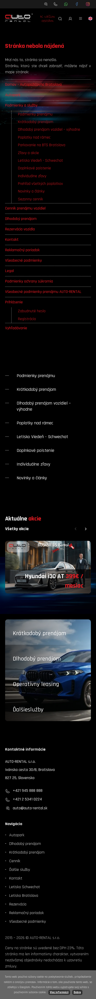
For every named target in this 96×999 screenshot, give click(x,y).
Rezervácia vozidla (20, 229)
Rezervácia (17, 904)
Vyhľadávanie (16, 328)
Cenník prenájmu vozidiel (25, 208)
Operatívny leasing (36, 684)
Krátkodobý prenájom (35, 122)
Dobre (77, 992)
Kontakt (12, 239)
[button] (75, 528)
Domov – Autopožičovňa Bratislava (33, 84)
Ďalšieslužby (28, 709)
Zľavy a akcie (28, 153)
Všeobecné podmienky (23, 260)
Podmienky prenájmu (35, 114)
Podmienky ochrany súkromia (29, 281)
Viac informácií (59, 992)
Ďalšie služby (19, 869)
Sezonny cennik (30, 199)
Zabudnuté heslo (32, 311)
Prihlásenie (14, 302)
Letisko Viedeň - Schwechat (40, 160)
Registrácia (27, 319)
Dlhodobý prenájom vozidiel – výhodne (49, 129)
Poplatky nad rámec (34, 137)
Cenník (14, 861)
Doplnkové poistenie (34, 168)
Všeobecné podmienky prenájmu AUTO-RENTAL (43, 291)
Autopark (12, 95)
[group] (48, 567)
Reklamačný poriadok (22, 250)
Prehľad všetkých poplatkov (40, 183)
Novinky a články (31, 191)
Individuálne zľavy (32, 176)
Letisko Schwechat (24, 887)
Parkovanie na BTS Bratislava (41, 145)
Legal (9, 271)
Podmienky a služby (21, 105)
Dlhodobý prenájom (21, 218)
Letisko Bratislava (23, 895)
